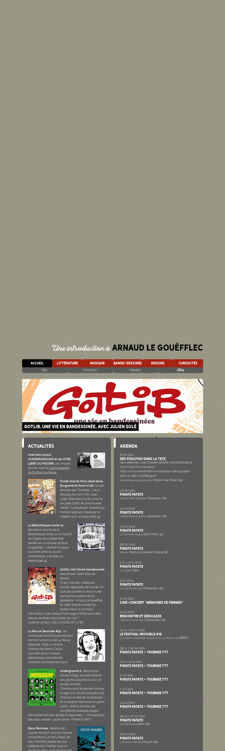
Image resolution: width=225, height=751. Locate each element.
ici (98, 516)
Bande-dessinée (128, 363)
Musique (97, 363)
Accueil (37, 363)
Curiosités (188, 363)
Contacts (90, 370)
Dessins (158, 363)
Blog (180, 370)
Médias (135, 370)
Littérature (67, 363)
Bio (44, 370)
